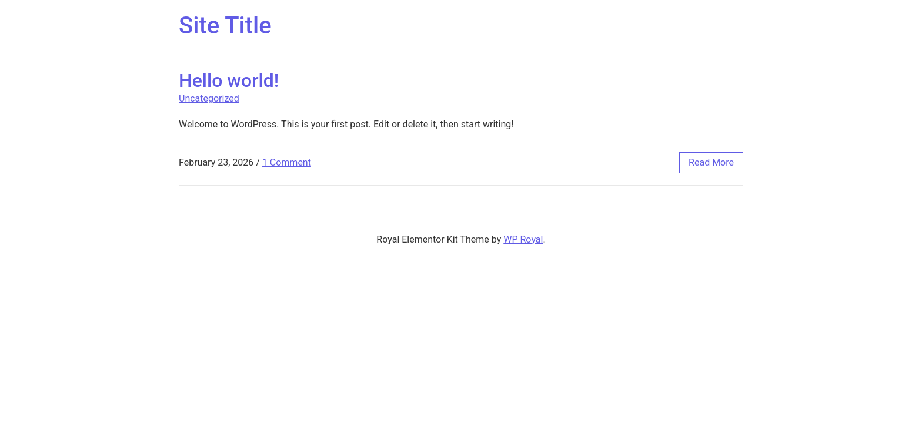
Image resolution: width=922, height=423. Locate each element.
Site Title (225, 25)
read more (711, 162)
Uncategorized (209, 98)
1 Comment (286, 162)
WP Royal (523, 239)
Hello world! (229, 80)
